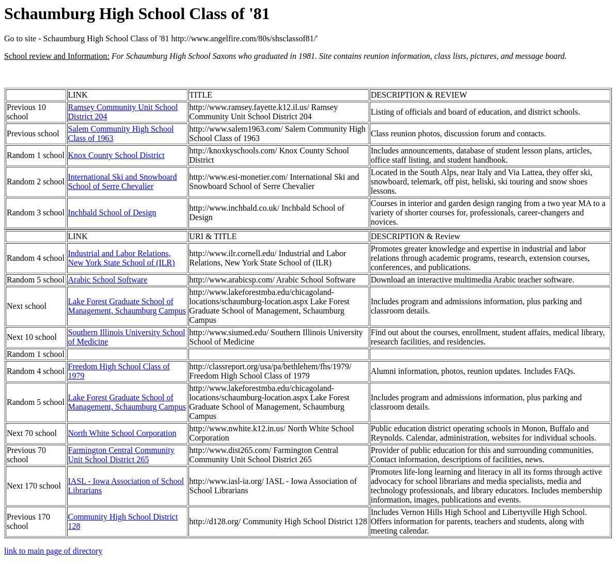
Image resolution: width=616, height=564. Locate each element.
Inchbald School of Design (112, 212)
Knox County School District (116, 155)
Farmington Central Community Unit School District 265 (121, 455)
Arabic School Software (108, 279)
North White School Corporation (122, 433)
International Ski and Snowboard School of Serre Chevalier (122, 182)
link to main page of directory (53, 550)
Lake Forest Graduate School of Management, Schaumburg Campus (127, 306)
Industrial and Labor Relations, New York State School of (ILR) (121, 258)
